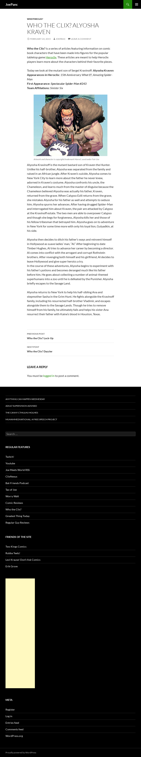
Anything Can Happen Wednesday (25, 399)
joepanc (61, 39)
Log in (9, 716)
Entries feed (12, 722)
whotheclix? (35, 19)
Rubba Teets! (13, 553)
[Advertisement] (20, 633)
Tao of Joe (11, 489)
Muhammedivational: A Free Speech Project (31, 419)
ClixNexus (11, 476)
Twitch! (10, 456)
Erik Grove (12, 566)
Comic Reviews (14, 502)
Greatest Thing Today (18, 516)
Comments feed (15, 729)
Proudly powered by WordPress (21, 752)
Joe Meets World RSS (18, 469)
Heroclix (51, 57)
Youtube (10, 463)
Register (10, 709)
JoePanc (12, 4)
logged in (49, 375)
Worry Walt (12, 496)
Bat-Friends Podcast (17, 483)
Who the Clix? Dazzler (70, 349)
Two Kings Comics (16, 546)
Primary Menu (136, 4)
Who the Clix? (13, 509)
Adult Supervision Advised (21, 405)
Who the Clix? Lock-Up (70, 336)
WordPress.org (14, 735)
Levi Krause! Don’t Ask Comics (23, 559)
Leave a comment (81, 39)
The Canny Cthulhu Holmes (22, 412)
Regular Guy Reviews (17, 522)
